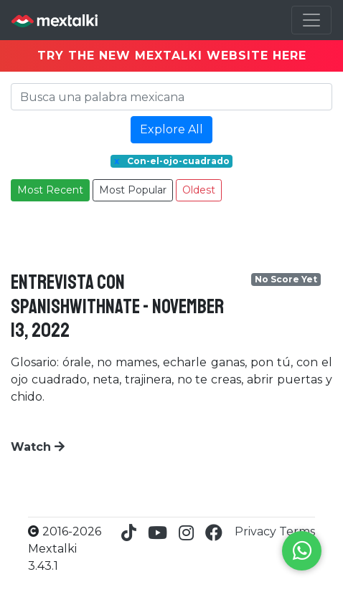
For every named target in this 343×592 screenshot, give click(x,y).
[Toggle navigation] (311, 20)
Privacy (257, 531)
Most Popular (132, 189)
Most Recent (50, 189)
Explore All (171, 129)
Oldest (198, 189)
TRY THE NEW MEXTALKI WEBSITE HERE (171, 55)
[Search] (171, 96)
